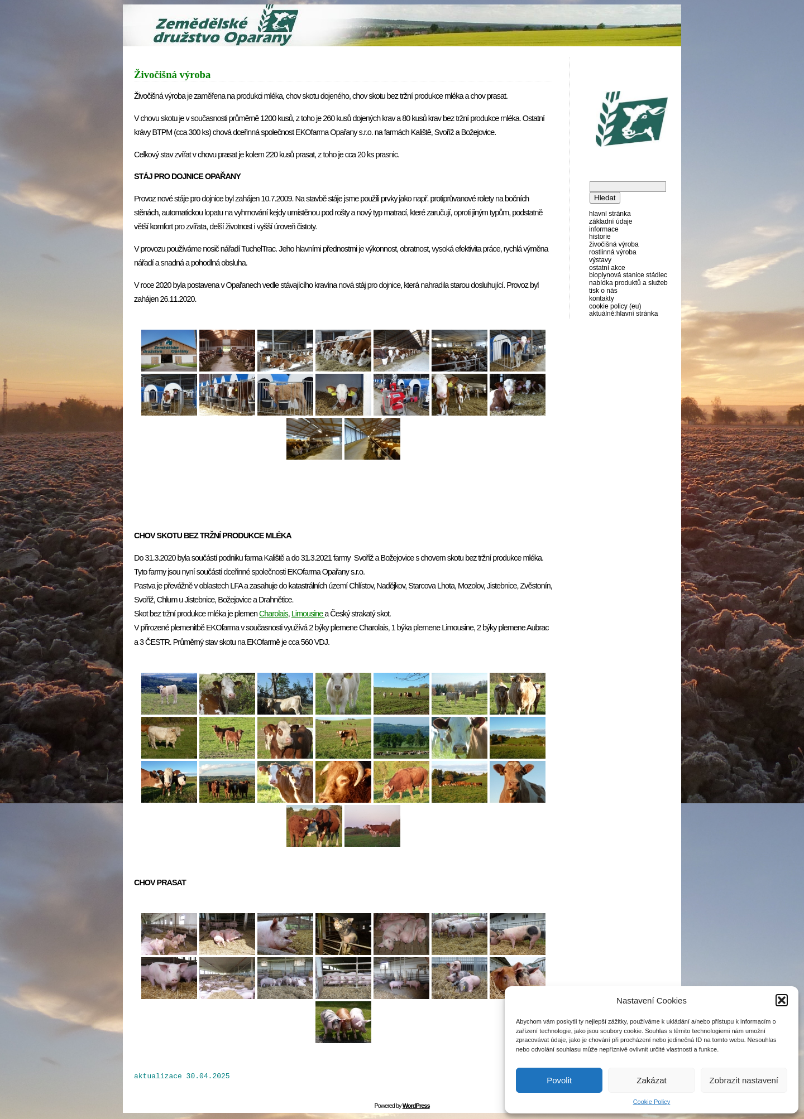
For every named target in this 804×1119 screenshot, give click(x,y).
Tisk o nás (603, 291)
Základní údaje (610, 221)
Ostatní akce (607, 268)
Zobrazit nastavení (744, 1080)
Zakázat (651, 1080)
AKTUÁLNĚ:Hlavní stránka (623, 313)
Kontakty (601, 298)
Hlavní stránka (610, 214)
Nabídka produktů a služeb (628, 283)
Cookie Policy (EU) (615, 306)
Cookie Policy (652, 1101)
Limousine (308, 613)
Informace (604, 229)
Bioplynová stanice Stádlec (628, 275)
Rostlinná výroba (612, 252)
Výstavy (600, 260)
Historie (600, 236)
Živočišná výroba (614, 244)
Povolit (559, 1080)
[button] (781, 1000)
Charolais (273, 613)
